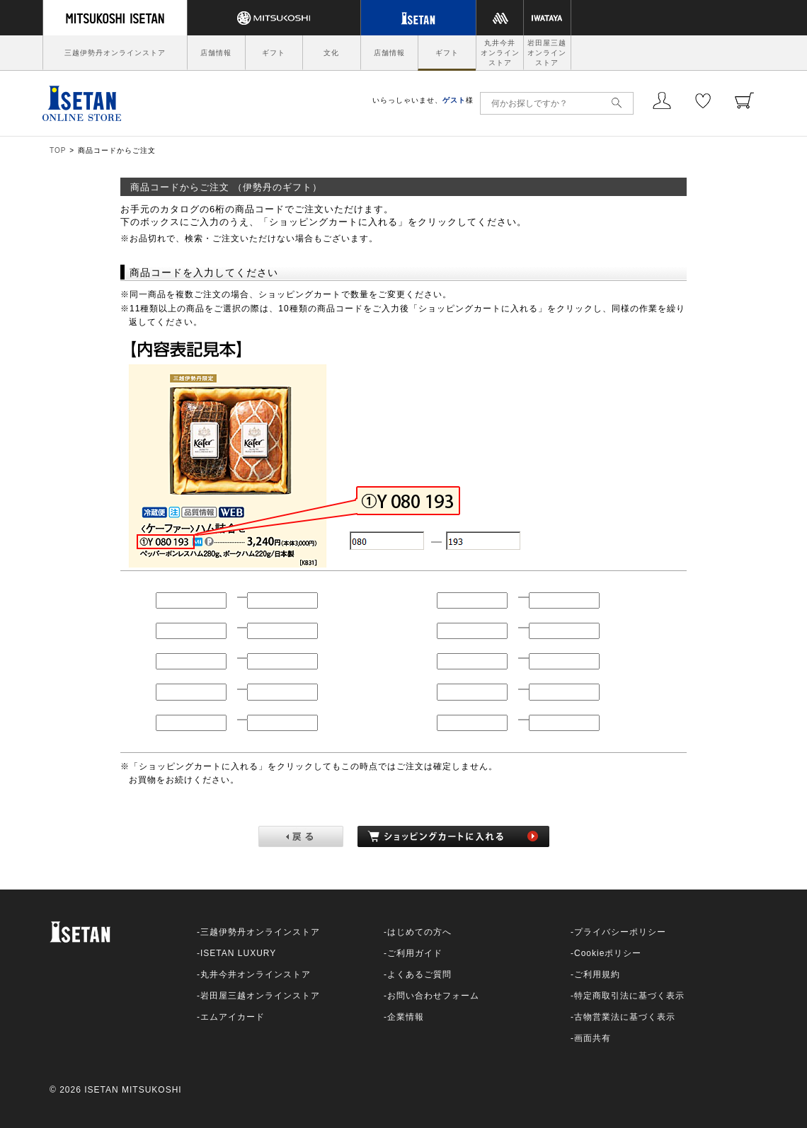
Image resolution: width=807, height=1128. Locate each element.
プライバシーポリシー (620, 932)
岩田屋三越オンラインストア (546, 53)
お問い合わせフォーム (433, 996)
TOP (58, 150)
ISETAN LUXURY (238, 953)
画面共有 (592, 1038)
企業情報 (405, 1017)
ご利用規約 (597, 974)
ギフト (273, 53)
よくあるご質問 (419, 974)
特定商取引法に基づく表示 (629, 996)
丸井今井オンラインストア (500, 53)
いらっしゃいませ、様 (423, 100)
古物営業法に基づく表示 (624, 1017)
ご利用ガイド (414, 953)
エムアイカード (232, 1017)
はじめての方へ (419, 932)
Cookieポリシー (607, 953)
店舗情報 (215, 53)
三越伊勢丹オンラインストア (115, 53)
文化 (331, 53)
